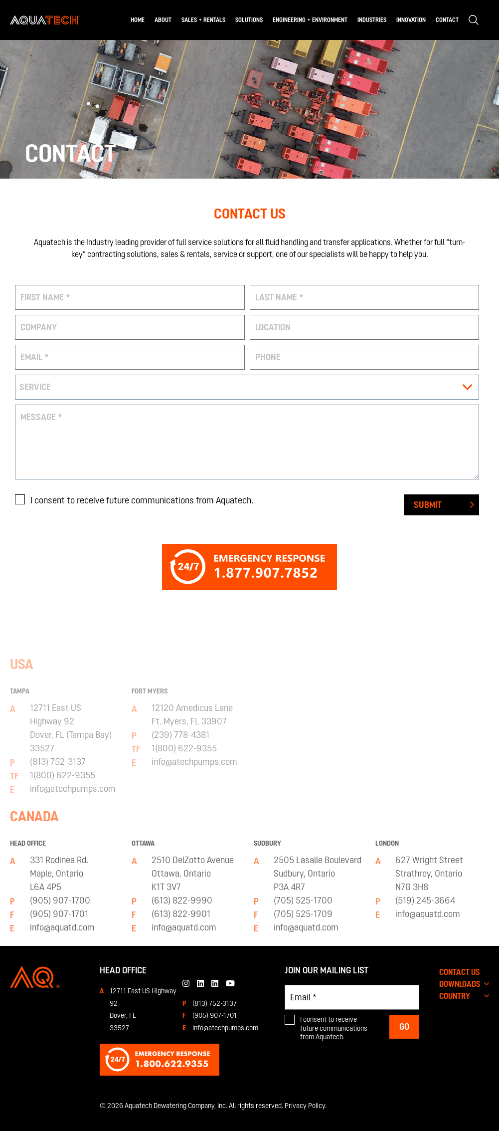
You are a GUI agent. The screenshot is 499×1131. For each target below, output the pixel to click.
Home (138, 19)
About (163, 19)
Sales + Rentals (203, 19)
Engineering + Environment (310, 19)
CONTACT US (459, 971)
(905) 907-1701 (214, 1015)
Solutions (249, 19)
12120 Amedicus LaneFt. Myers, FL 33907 (192, 907)
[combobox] (247, 387)
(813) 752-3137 (214, 1003)
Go (404, 1026)
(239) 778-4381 (180, 927)
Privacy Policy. (306, 1106)
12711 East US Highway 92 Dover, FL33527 (143, 1009)
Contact (447, 19)
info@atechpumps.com (225, 1028)
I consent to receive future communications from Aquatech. (141, 500)
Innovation (411, 19)
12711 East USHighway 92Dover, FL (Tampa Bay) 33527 (71, 920)
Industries (371, 19)
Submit (428, 504)
